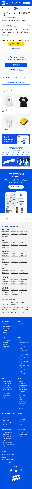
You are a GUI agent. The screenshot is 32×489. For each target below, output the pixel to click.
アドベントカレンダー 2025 (24, 343)
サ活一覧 (21, 324)
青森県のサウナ (14, 231)
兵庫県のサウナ (5, 273)
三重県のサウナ (5, 264)
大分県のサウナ (14, 292)
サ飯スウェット (6, 387)
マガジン (21, 340)
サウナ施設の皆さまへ (8, 432)
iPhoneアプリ (6, 422)
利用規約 (4, 457)
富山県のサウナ (14, 253)
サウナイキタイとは (7, 418)
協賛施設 (21, 422)
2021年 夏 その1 (7, 393)
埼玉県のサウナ (5, 245)
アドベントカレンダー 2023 (24, 351)
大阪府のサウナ (23, 270)
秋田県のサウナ (14, 234)
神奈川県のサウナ (6, 247)
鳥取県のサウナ (5, 279)
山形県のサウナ (23, 234)
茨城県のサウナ (5, 242)
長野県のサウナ (23, 256)
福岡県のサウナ (5, 290)
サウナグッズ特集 (7, 383)
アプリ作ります (22, 387)
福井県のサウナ (5, 256)
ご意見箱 (21, 436)
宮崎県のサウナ (23, 292)
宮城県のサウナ (5, 234)
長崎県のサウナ (23, 290)
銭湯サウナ (13, 305)
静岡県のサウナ (14, 262)
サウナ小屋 (4, 312)
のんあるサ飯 (22, 383)
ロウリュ (4, 302)
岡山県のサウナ (23, 279)
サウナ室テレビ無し (7, 307)
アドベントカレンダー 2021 (24, 358)
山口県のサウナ (14, 281)
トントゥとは (6, 342)
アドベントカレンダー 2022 (24, 355)
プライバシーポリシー (7, 462)
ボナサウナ (20, 305)
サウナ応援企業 (22, 401)
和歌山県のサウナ (23, 273)
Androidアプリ (6, 424)
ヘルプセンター (22, 432)
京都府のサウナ (14, 270)
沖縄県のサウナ (15, 295)
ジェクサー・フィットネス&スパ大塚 (16, 14)
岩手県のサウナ (23, 231)
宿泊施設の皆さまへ (7, 434)
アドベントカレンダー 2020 (24, 362)
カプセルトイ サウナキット (24, 398)
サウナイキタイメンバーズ (24, 417)
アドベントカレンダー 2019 (24, 366)
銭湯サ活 (21, 408)
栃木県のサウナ (14, 242)
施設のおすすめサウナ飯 (24, 385)
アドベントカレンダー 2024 (24, 347)
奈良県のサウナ (14, 273)
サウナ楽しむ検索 (23, 390)
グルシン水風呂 (5, 305)
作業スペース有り (17, 309)
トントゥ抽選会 (6, 340)
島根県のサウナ (14, 279)
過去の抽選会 (6, 347)
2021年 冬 (5, 398)
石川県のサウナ (23, 253)
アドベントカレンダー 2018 (24, 370)
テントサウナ (26, 309)
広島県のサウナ (5, 281)
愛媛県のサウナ (14, 284)
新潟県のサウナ (5, 253)
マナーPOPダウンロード (8, 438)
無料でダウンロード (16, 187)
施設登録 (5, 332)
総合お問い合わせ (23, 434)
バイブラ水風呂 (17, 307)
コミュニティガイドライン (8, 459)
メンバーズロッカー (23, 420)
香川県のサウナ (5, 284)
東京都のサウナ (23, 245)
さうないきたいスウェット (8, 390)
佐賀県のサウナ (14, 290)
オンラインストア (7, 381)
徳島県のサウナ (23, 281)
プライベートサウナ (20, 312)
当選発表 (5, 345)
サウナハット (6, 385)
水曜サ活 (21, 381)
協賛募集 (5, 349)
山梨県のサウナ (14, 256)
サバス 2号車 (22, 395)
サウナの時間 (22, 404)
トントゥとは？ (16, 48)
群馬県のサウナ (23, 242)
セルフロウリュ (11, 302)
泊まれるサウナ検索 (7, 326)
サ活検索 (5, 330)
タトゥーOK (25, 307)
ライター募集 (22, 373)
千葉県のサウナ (14, 245)
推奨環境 (4, 452)
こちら (21, 70)
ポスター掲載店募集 (7, 436)
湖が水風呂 (11, 312)
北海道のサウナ (5, 231)
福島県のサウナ (5, 236)
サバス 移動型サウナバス (24, 392)
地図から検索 (6, 328)
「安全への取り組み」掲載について (8, 445)
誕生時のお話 (6, 420)
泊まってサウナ (22, 406)
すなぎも (8, 25)
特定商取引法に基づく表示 (8, 454)
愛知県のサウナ (23, 262)
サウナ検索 (5, 324)
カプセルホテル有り (7, 309)
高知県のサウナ (23, 284)
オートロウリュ (20, 302)
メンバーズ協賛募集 (7, 442)
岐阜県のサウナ (5, 262)
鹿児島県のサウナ (6, 295)
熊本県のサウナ (5, 292)
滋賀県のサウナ (5, 270)
